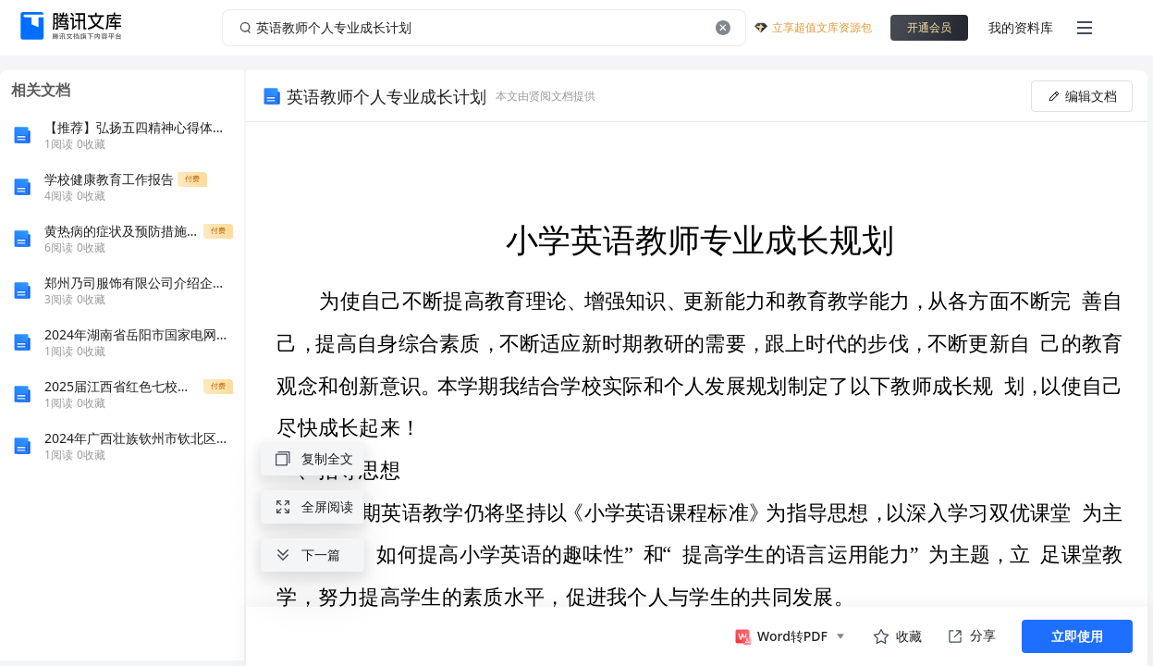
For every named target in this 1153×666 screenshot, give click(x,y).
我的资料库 (1020, 27)
